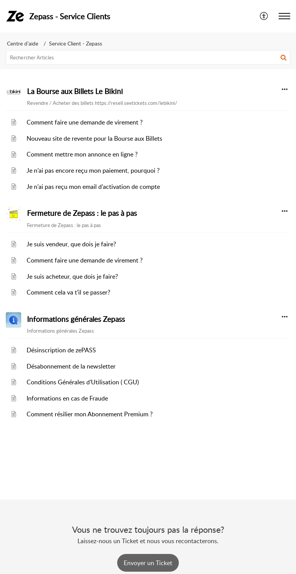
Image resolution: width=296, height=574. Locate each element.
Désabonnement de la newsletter (71, 366)
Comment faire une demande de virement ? (85, 122)
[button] (264, 16)
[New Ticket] (148, 563)
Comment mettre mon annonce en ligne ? (82, 154)
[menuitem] (264, 16)
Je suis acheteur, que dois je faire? (72, 276)
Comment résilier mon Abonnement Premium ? (90, 414)
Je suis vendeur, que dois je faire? (71, 244)
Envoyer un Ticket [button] (148, 563)
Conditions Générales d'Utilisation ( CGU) (83, 382)
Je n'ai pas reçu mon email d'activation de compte (93, 186)
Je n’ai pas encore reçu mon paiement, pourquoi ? (93, 170)
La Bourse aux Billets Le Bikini (75, 91)
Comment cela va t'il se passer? (68, 292)
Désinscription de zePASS (61, 350)
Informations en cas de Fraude (67, 398)
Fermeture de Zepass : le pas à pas (82, 213)
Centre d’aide (22, 43)
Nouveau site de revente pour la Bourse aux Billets (94, 138)
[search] (148, 57)
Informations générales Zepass (76, 319)
